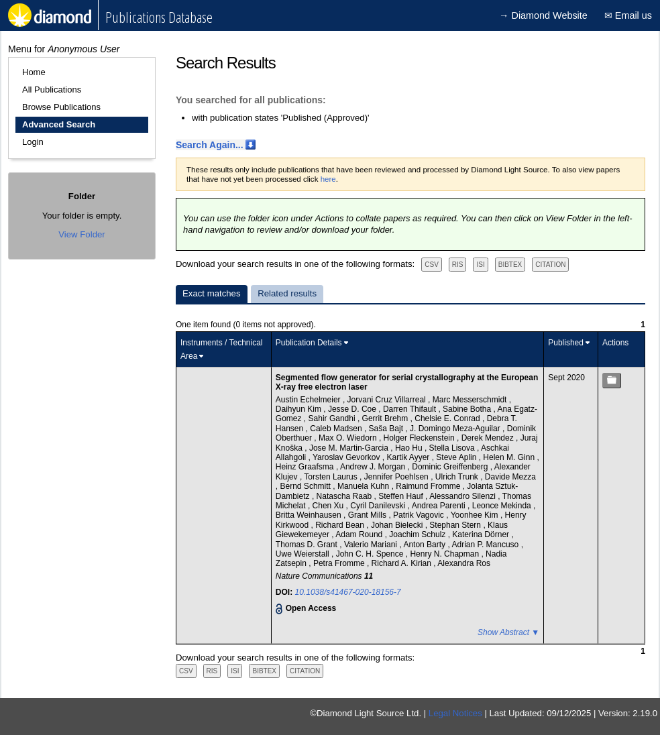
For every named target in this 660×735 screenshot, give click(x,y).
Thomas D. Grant (307, 544)
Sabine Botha (468, 409)
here (328, 179)
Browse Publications (61, 107)
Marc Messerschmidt (471, 399)
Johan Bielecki (398, 525)
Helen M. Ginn (510, 457)
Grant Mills (368, 515)
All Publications (51, 89)
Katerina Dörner (481, 534)
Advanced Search (58, 124)
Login (33, 142)
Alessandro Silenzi (463, 496)
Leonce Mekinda (502, 505)
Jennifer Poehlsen (397, 477)
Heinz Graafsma (306, 466)
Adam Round (359, 534)
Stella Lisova (453, 448)
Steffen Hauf (401, 496)
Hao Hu (410, 448)
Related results (287, 293)
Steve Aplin (457, 457)
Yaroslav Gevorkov (347, 457)
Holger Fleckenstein (420, 438)
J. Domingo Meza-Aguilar (456, 428)
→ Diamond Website (543, 15)
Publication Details (309, 342)
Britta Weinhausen (309, 515)
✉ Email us (628, 15)
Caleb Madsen (337, 428)
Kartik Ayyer (409, 457)
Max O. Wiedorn (349, 438)
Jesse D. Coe (353, 409)
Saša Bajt (387, 428)
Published (566, 342)
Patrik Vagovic (419, 515)
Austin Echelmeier (309, 399)
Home (34, 72)
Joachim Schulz (418, 534)
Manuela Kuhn (364, 486)
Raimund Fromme (429, 486)
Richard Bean (340, 525)
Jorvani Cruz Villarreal (388, 399)
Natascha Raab (345, 496)
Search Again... (209, 144)
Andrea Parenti (440, 505)
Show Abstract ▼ (508, 632)
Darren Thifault (410, 409)
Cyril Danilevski (378, 505)
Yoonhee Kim (475, 515)
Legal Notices (455, 713)
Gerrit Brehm (386, 418)
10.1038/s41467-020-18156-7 (348, 592)
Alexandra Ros (463, 563)
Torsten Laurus (332, 477)
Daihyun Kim (299, 409)
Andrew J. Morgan (374, 466)
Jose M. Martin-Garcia (349, 448)
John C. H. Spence (371, 554)
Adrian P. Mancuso (485, 544)
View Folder (81, 234)
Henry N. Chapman (445, 554)
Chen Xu (329, 505)
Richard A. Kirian (403, 563)
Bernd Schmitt (306, 486)
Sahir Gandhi (333, 418)
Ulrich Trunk (457, 477)
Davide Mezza (510, 477)
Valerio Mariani (371, 544)
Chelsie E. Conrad (448, 418)
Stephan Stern (456, 525)
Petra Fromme (340, 563)
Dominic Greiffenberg (451, 466)
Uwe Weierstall (303, 554)
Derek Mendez (488, 438)
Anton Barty (425, 544)
